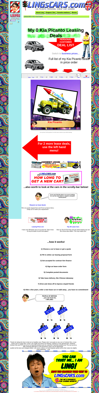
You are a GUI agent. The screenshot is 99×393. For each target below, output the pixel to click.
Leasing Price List (38, 227)
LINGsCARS (27, 16)
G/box (62, 77)
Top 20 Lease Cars (73, 227)
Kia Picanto (39, 16)
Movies (74, 12)
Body (29, 77)
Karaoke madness (63, 12)
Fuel (42, 77)
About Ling (40, 12)
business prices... (70, 53)
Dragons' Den (50, 12)
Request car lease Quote (38, 205)
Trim (33, 77)
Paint (72, 77)
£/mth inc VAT (86, 77)
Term (78, 77)
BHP (52, 77)
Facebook (12, 20)
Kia (34, 16)
